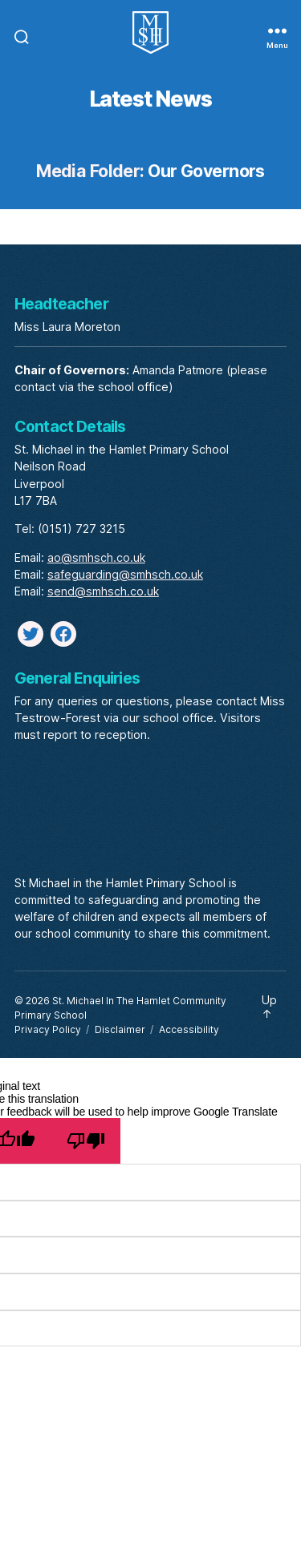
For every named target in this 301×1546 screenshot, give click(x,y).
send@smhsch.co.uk (103, 591)
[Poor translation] (85, 1141)
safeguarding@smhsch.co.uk (125, 574)
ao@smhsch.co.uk (96, 557)
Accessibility (189, 1029)
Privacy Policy (47, 1029)
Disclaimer (120, 1029)
